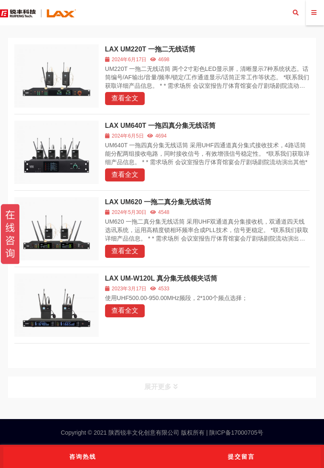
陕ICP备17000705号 (235, 432)
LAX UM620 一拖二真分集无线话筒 (158, 202)
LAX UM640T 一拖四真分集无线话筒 (160, 125)
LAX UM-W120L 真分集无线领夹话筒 (161, 278)
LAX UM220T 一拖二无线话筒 (150, 49)
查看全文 (124, 98)
